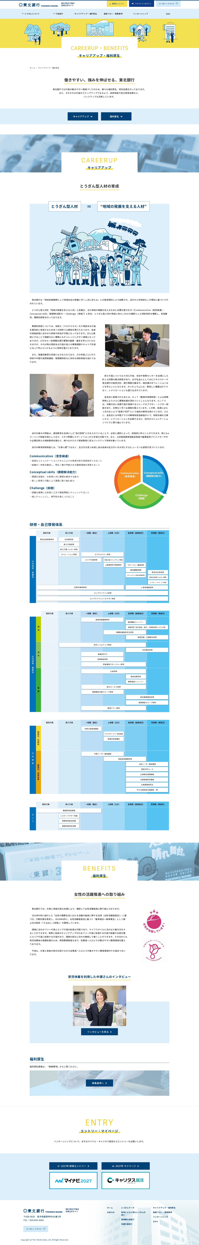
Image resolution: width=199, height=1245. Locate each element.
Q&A (168, 13)
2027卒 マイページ (125, 1166)
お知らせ (111, 1212)
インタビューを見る (98, 1031)
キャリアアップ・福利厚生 (85, 13)
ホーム (110, 1207)
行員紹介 (59, 13)
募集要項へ (98, 1083)
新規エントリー (118, 3)
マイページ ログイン (143, 3)
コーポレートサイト (167, 3)
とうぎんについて (31, 13)
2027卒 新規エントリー (73, 1166)
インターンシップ (140, 13)
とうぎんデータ (127, 1207)
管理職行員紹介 (127, 1219)
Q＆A (155, 1221)
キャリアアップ (81, 116)
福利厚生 (114, 116)
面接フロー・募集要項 (113, 13)
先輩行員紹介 (126, 1224)
